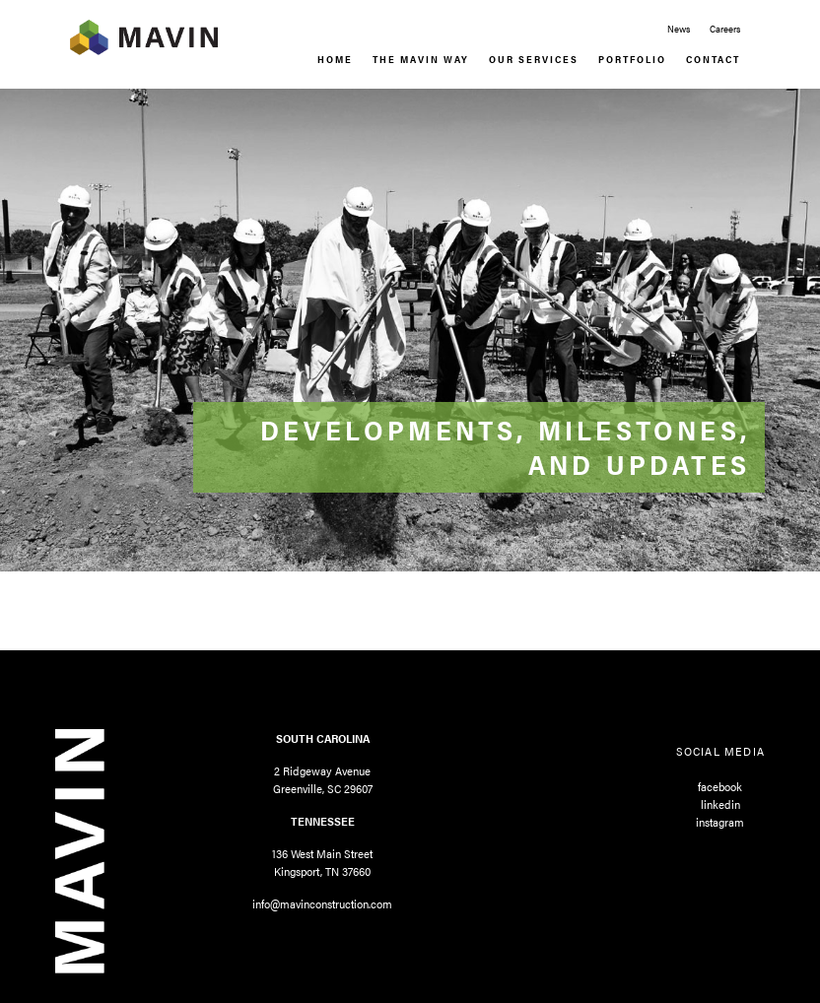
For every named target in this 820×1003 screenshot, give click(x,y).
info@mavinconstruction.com (322, 903)
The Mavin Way (421, 59)
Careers (725, 28)
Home (335, 59)
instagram (720, 822)
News (678, 28)
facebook (720, 786)
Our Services (534, 59)
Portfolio (632, 59)
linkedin (720, 804)
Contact (713, 59)
